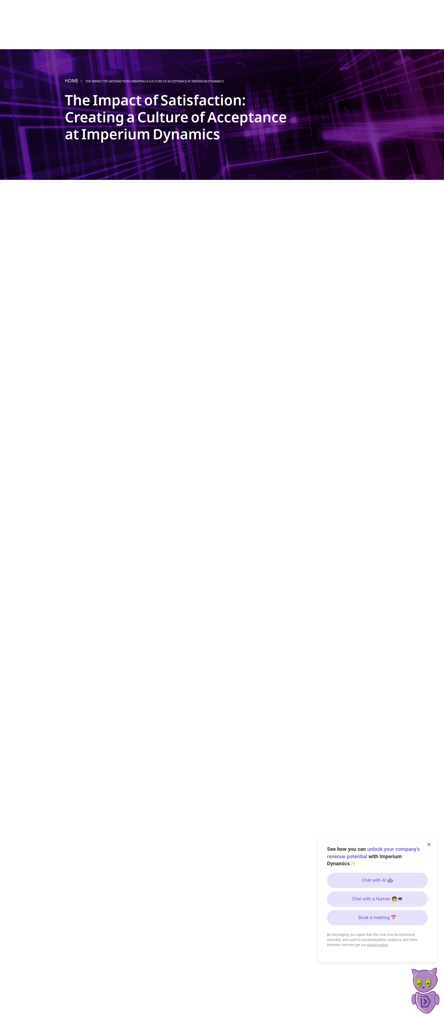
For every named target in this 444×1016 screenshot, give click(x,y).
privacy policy (377, 945)
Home (71, 81)
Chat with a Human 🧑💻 (377, 899)
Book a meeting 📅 (377, 917)
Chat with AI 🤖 (377, 880)
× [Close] (429, 844)
